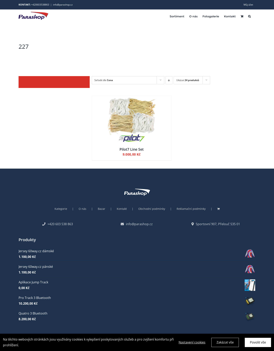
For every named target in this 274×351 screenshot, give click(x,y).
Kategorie (61, 209)
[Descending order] (169, 80)
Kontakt (122, 209)
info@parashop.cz (63, 4)
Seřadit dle (103, 80)
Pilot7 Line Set (132, 149)
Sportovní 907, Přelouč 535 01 (215, 224)
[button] (249, 16)
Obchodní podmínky (151, 209)
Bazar (101, 209)
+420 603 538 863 (57, 224)
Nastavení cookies (192, 343)
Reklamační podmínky (191, 209)
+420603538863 (40, 4)
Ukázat (187, 80)
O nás (82, 209)
